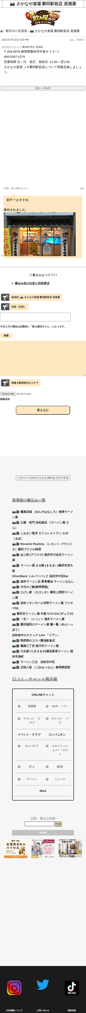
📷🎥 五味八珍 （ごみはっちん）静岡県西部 (41, 667)
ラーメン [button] (27, 779)
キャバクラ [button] (27, 746)
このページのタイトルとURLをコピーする (43, 477)
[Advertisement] (43, 142)
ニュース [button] (55, 779)
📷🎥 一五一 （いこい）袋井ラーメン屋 (38, 619)
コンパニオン (57, 734)
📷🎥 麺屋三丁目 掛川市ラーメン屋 (35, 645)
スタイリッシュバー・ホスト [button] (56, 750)
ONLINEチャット (43, 694)
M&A (43, 790)
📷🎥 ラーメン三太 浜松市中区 (33, 662)
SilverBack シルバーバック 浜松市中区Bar (40, 576)
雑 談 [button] (54, 767)
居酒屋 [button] (26, 706)
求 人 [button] (26, 767)
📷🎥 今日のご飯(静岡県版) (30, 586)
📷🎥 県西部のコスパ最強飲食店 (33, 640)
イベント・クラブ (29, 734)
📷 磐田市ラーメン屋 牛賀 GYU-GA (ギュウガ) (42, 613)
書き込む (43, 417)
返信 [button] (72, 40)
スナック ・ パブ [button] (57, 720)
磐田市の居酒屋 (16, 31)
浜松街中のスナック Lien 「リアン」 (36, 635)
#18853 (80, 39)
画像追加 (5, 406)
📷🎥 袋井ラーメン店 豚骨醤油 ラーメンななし (43, 581)
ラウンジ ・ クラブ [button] (29, 720)
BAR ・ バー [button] (56, 706)
